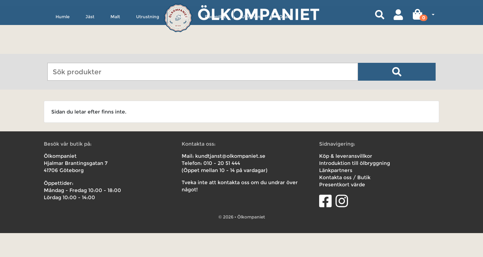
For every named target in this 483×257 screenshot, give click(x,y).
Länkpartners (335, 170)
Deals (285, 48)
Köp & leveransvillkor (345, 156)
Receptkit (215, 48)
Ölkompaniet (258, 14)
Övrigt (182, 48)
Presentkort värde (342, 184)
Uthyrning (252, 48)
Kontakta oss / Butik (344, 177)
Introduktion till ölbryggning (354, 163)
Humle (62, 48)
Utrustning (147, 48)
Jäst (89, 48)
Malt (115, 48)
